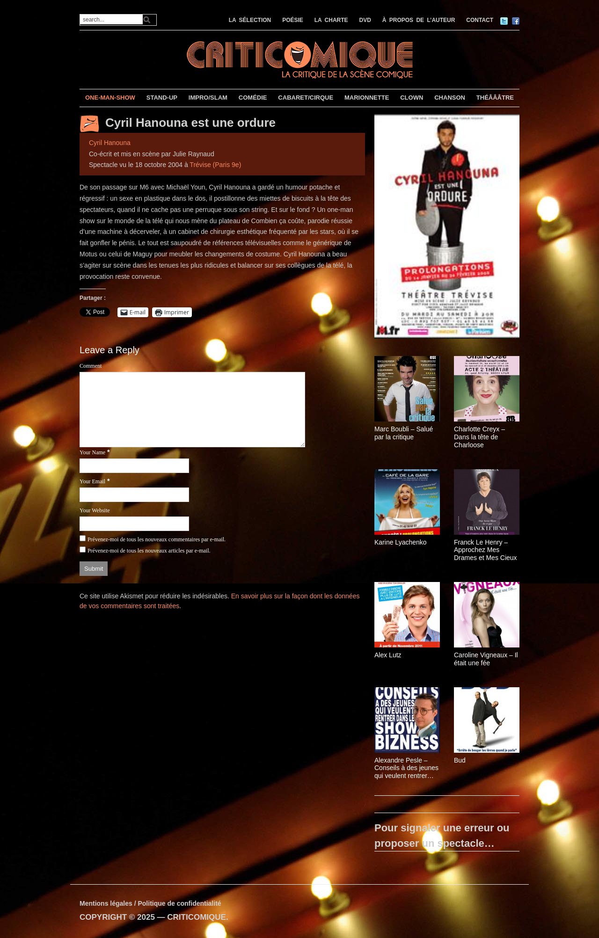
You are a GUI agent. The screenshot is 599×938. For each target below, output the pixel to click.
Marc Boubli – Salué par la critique (403, 433)
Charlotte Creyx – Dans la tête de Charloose (479, 437)
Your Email (92, 481)
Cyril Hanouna (110, 142)
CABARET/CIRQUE (305, 97)
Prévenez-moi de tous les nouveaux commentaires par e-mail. (157, 539)
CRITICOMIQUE (196, 917)
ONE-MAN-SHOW (110, 97)
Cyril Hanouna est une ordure (190, 123)
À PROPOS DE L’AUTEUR (418, 20)
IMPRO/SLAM (208, 97)
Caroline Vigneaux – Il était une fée (486, 659)
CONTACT (479, 20)
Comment (91, 366)
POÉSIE (292, 20)
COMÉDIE (253, 97)
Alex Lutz (388, 655)
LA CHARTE (331, 20)
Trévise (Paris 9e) (215, 164)
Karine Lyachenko (400, 542)
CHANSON (449, 97)
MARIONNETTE (366, 97)
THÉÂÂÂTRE (495, 97)
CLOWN (411, 97)
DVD (365, 20)
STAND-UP (161, 97)
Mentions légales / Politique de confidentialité (150, 903)
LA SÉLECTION (250, 20)
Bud (460, 760)
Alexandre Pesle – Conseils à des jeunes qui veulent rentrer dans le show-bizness (406, 768)
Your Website (95, 510)
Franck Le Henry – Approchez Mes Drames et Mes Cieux (485, 550)
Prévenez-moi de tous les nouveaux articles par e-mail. (149, 550)
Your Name (92, 452)
